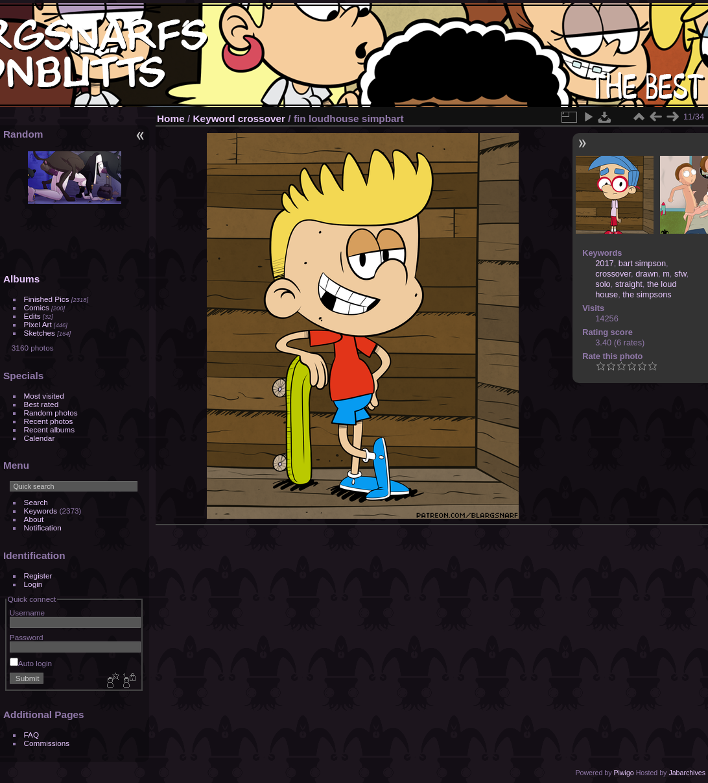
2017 (604, 263)
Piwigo (623, 773)
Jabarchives (686, 773)
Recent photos (48, 421)
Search (36, 502)
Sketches (39, 333)
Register (38, 575)
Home (171, 118)
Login (33, 584)
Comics (36, 307)
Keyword (214, 118)
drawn (646, 274)
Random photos (51, 412)
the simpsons (646, 294)
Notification (43, 527)
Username (27, 612)
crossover (261, 118)
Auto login (31, 663)
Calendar (39, 438)
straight (629, 284)
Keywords (41, 510)
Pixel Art (38, 324)
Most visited (44, 396)
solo (602, 284)
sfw (680, 274)
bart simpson (642, 263)
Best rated (41, 404)
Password (26, 637)
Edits (32, 316)
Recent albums (49, 429)
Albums (21, 278)
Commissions (47, 743)
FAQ (32, 734)
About (34, 519)
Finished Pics (46, 299)
